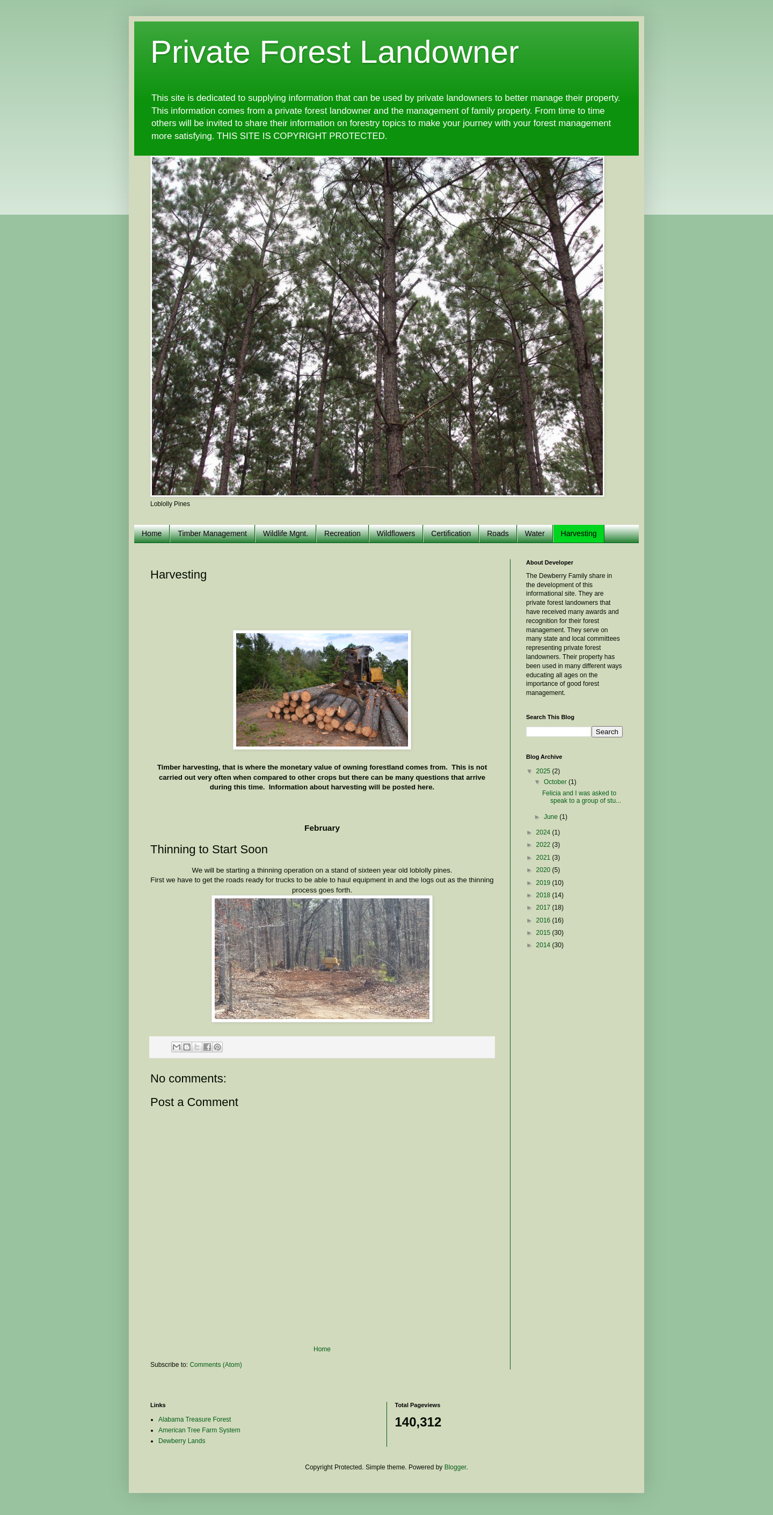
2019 (544, 883)
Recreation (342, 533)
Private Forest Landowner (334, 52)
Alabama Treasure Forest (194, 1419)
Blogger (455, 1467)
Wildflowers (396, 533)
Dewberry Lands (181, 1441)
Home (152, 533)
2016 (544, 920)
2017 (544, 907)
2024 (544, 832)
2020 (544, 870)
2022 (544, 844)
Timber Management (212, 533)
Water (535, 533)
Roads (497, 533)
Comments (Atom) (215, 1364)
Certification (451, 533)
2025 (544, 771)
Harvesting (579, 533)
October (556, 782)
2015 (544, 932)
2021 (544, 857)
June (551, 817)
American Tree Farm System (199, 1430)
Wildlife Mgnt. (285, 533)
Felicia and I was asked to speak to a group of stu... (581, 796)
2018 (544, 895)
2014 (544, 945)
